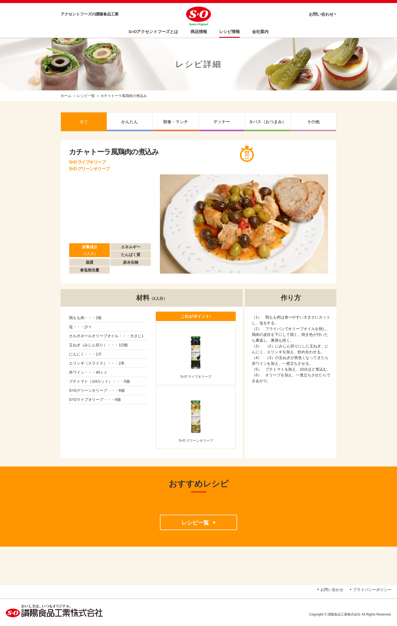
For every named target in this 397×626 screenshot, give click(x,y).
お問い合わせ (321, 14)
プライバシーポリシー (372, 589)
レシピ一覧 (86, 96)
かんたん (129, 121)
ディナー (221, 121)
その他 (313, 121)
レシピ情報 (229, 31)
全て (84, 121)
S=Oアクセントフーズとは (153, 31)
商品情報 (199, 31)
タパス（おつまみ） (267, 121)
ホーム (66, 96)
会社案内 (260, 31)
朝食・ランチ (175, 121)
